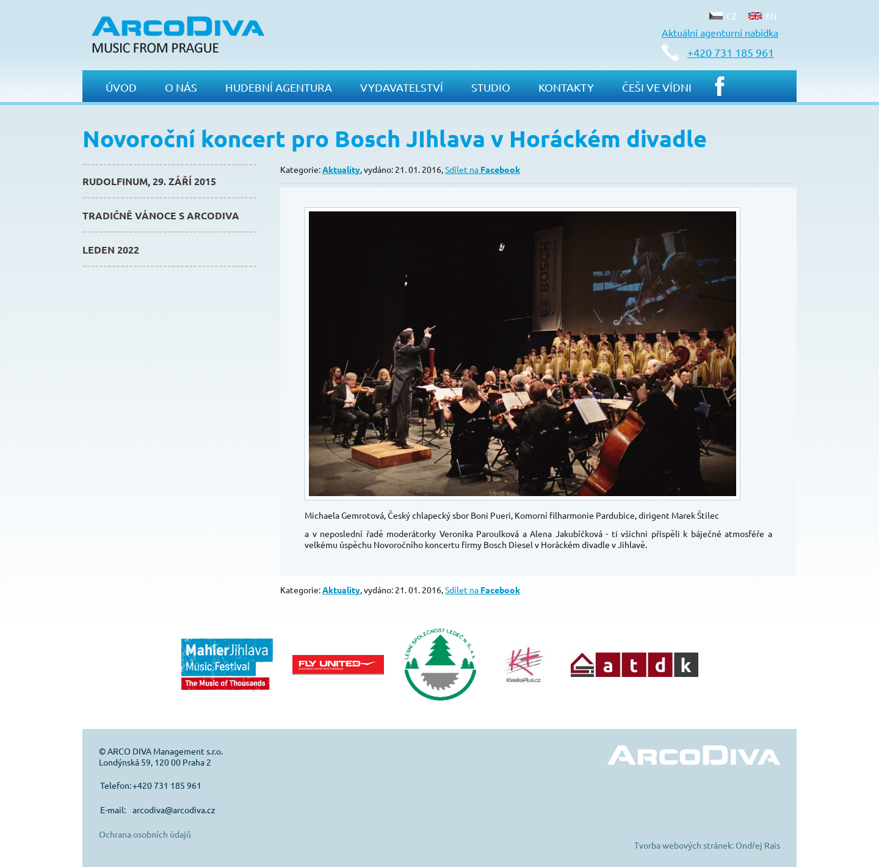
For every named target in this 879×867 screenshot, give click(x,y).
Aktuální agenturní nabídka (720, 32)
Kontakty (566, 87)
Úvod (121, 87)
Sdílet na (482, 169)
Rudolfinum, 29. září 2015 (149, 181)
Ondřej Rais (758, 845)
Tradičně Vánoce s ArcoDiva (160, 215)
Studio (490, 87)
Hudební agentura (278, 87)
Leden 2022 (110, 249)
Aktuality (341, 169)
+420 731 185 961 (730, 52)
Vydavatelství (401, 87)
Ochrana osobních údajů (145, 834)
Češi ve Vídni (657, 87)
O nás (181, 87)
